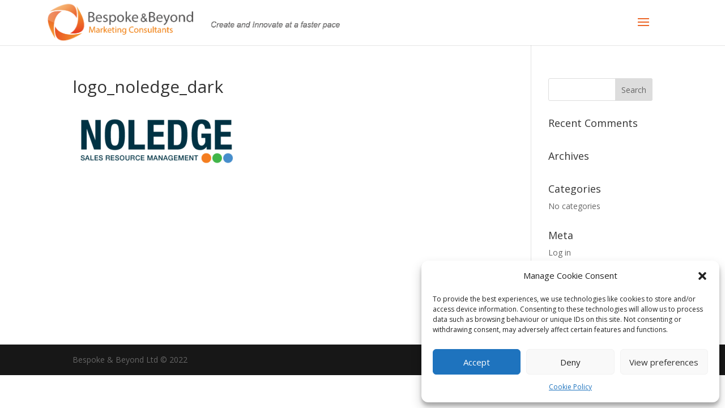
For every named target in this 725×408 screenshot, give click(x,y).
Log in (559, 252)
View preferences (663, 362)
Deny (570, 362)
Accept (476, 362)
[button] (702, 276)
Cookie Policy (570, 387)
